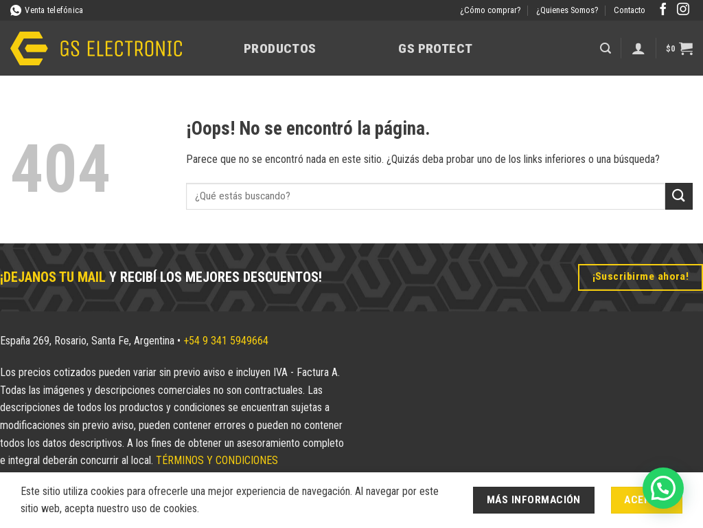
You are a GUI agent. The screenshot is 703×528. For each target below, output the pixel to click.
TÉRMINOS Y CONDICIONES (217, 460)
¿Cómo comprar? (490, 10)
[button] (605, 48)
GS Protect (435, 48)
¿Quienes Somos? (567, 10)
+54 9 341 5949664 (225, 340)
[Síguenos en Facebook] (663, 10)
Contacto (629, 10)
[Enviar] (679, 196)
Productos (280, 48)
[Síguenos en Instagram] (683, 10)
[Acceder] (638, 48)
